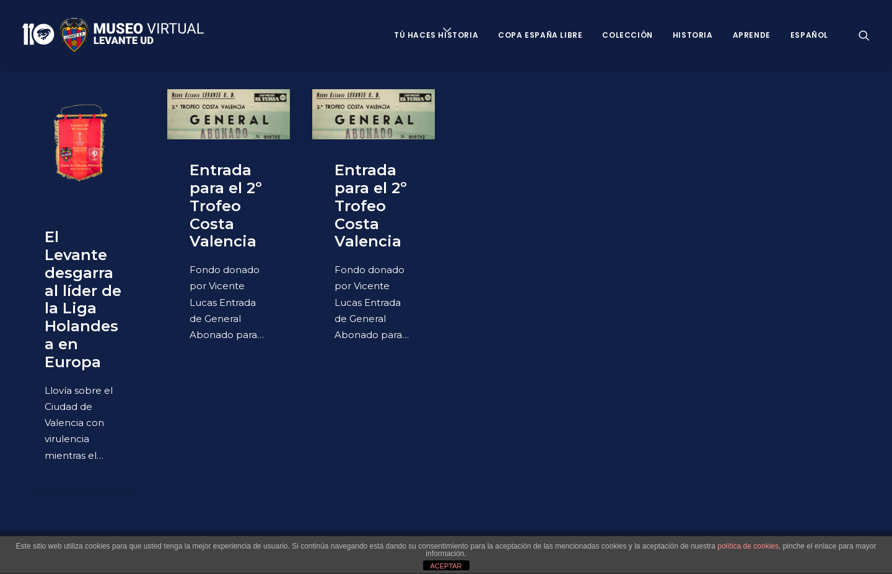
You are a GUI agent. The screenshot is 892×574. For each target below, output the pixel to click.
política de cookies (748, 546)
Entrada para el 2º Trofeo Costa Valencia (226, 205)
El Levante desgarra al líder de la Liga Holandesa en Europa (83, 299)
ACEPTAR (445, 566)
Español (809, 35)
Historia (693, 35)
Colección (627, 35)
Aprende (752, 35)
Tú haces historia (436, 35)
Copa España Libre (540, 35)
